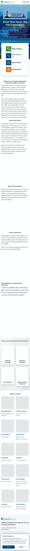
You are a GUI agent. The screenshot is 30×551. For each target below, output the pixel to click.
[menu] (28, 2)
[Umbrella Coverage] (7, 355)
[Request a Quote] (15, 69)
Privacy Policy (22, 543)
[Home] (8, 519)
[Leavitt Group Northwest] (7, 2)
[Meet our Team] (15, 62)
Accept (8, 547)
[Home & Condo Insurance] (22, 376)
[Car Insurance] (7, 375)
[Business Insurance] (22, 355)
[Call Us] (15, 55)
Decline (21, 547)
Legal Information (5, 529)
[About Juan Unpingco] (22, 478)
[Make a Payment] (15, 49)
